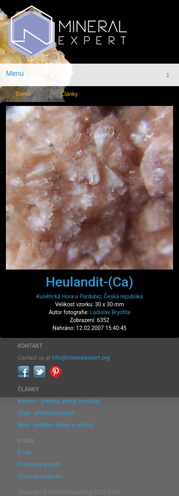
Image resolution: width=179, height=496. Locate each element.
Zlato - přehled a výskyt (46, 413)
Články (69, 94)
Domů (23, 94)
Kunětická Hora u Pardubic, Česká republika (89, 296)
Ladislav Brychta (110, 312)
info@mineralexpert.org (81, 358)
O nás (25, 452)
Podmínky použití (39, 464)
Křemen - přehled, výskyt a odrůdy (59, 401)
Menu (15, 73)
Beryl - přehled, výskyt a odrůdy (55, 425)
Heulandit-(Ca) (89, 282)
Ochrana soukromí (40, 476)
